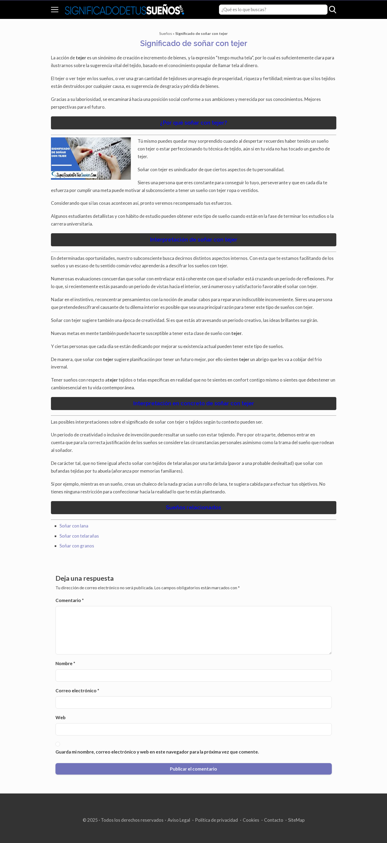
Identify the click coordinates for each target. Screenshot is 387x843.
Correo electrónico (77, 690)
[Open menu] (54, 9)
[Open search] (332, 9)
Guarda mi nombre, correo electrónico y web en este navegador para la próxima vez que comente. (157, 752)
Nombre (65, 663)
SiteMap (296, 820)
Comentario (69, 600)
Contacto (273, 820)
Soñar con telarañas (79, 536)
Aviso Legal (178, 820)
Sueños (165, 33)
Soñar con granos (76, 546)
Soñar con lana (73, 526)
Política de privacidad (216, 820)
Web (60, 717)
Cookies (251, 820)
